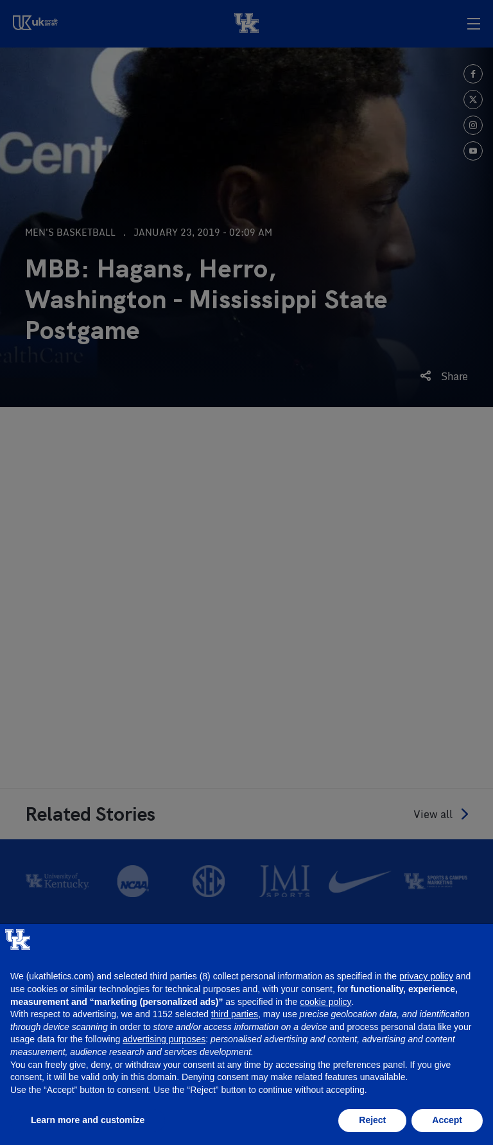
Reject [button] (372, 1120)
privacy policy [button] (426, 976)
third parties (234, 1014)
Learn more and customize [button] (87, 1120)
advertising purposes (164, 1039)
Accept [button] (447, 1120)
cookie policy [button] (325, 1002)
